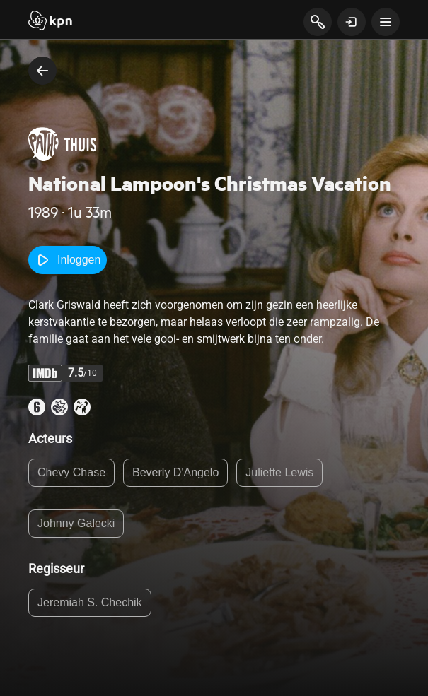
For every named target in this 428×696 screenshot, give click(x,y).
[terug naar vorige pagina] (42, 71)
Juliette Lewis (279, 472)
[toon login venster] (351, 22)
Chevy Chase (71, 472)
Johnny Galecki (76, 523)
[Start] (50, 22)
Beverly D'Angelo (175, 472)
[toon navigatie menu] (385, 22)
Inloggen (67, 260)
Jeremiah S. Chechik (89, 602)
